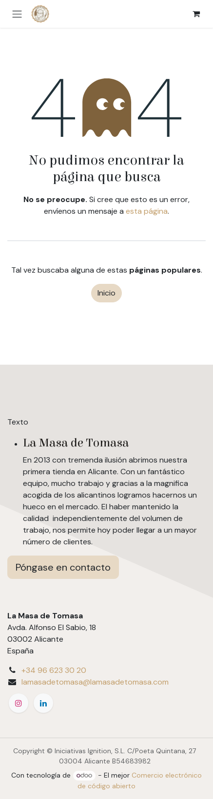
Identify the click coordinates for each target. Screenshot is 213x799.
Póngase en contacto (63, 567)
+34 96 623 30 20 (53, 670)
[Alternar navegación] (17, 14)
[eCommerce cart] (196, 13)
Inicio (106, 293)
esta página (147, 211)
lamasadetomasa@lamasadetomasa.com (95, 682)
